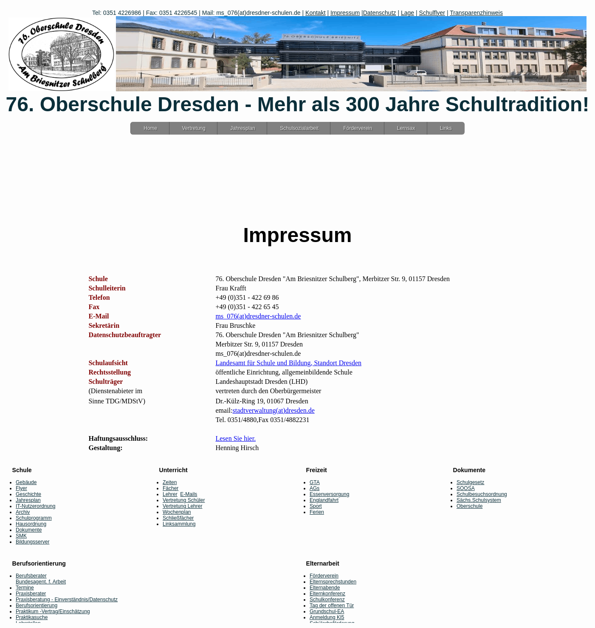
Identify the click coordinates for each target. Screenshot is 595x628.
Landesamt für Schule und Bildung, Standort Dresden (288, 362)
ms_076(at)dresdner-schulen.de (258, 316)
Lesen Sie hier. (235, 438)
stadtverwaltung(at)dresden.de (273, 410)
